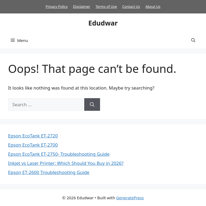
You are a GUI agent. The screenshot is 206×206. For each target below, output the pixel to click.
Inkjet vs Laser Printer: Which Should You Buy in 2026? (66, 163)
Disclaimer (81, 6)
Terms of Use (106, 6)
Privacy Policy (57, 6)
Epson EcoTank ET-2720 (33, 136)
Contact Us (131, 6)
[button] (193, 40)
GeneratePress (130, 197)
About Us (152, 6)
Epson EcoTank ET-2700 (33, 145)
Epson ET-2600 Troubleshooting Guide (48, 172)
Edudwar (102, 22)
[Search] (92, 104)
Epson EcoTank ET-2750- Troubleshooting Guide (58, 154)
